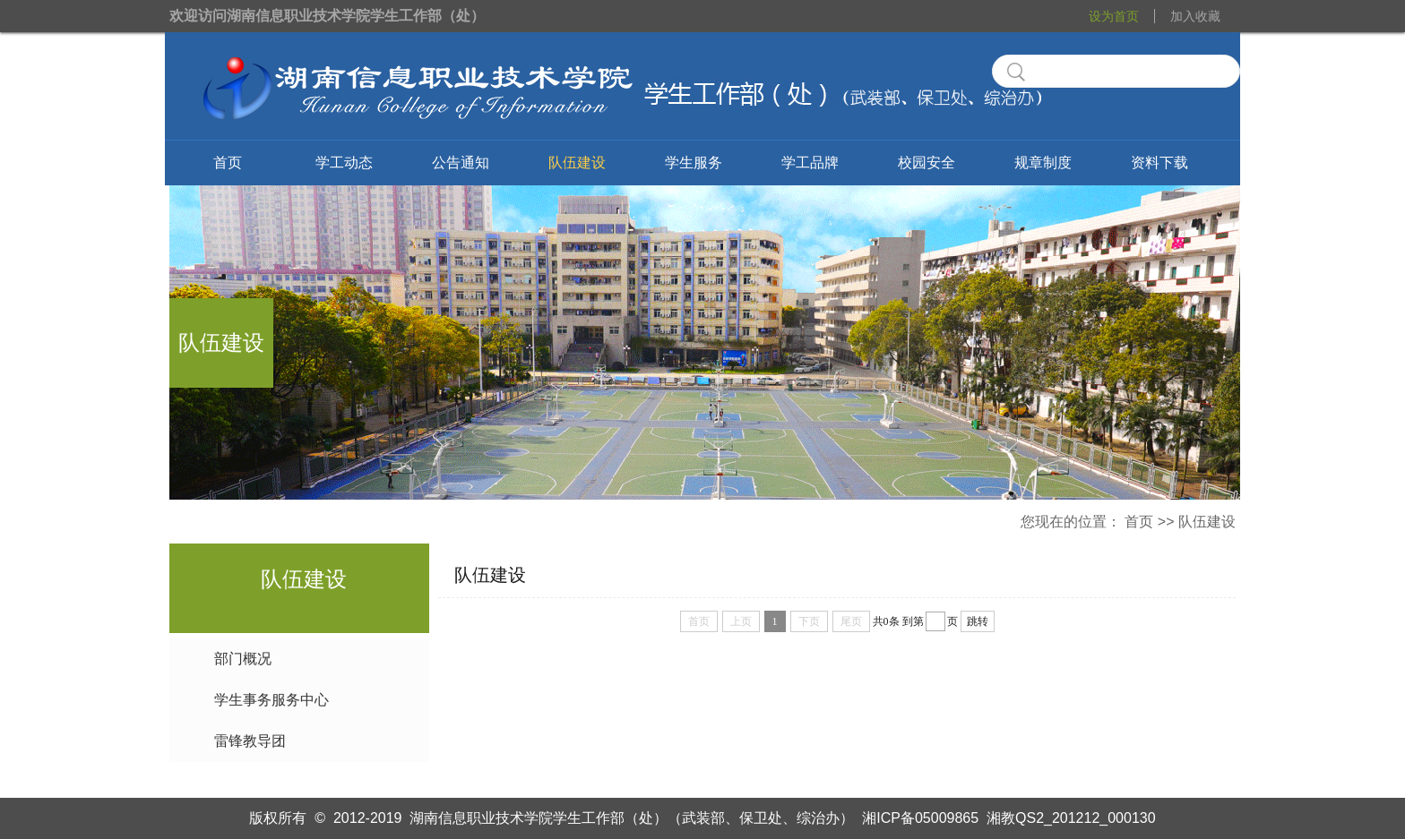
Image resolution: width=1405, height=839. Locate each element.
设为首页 (1114, 16)
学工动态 (344, 162)
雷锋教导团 (250, 741)
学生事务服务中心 (271, 699)
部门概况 (243, 658)
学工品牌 (810, 162)
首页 (227, 162)
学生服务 (693, 162)
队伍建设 (577, 162)
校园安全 (926, 162)
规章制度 (1043, 162)
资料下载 (1159, 162)
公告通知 (460, 162)
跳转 (977, 621)
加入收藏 (1195, 16)
